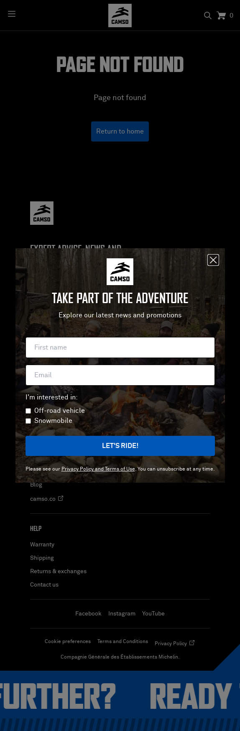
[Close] (213, 260)
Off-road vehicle (59, 410)
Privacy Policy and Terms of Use (98, 469)
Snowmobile (53, 420)
